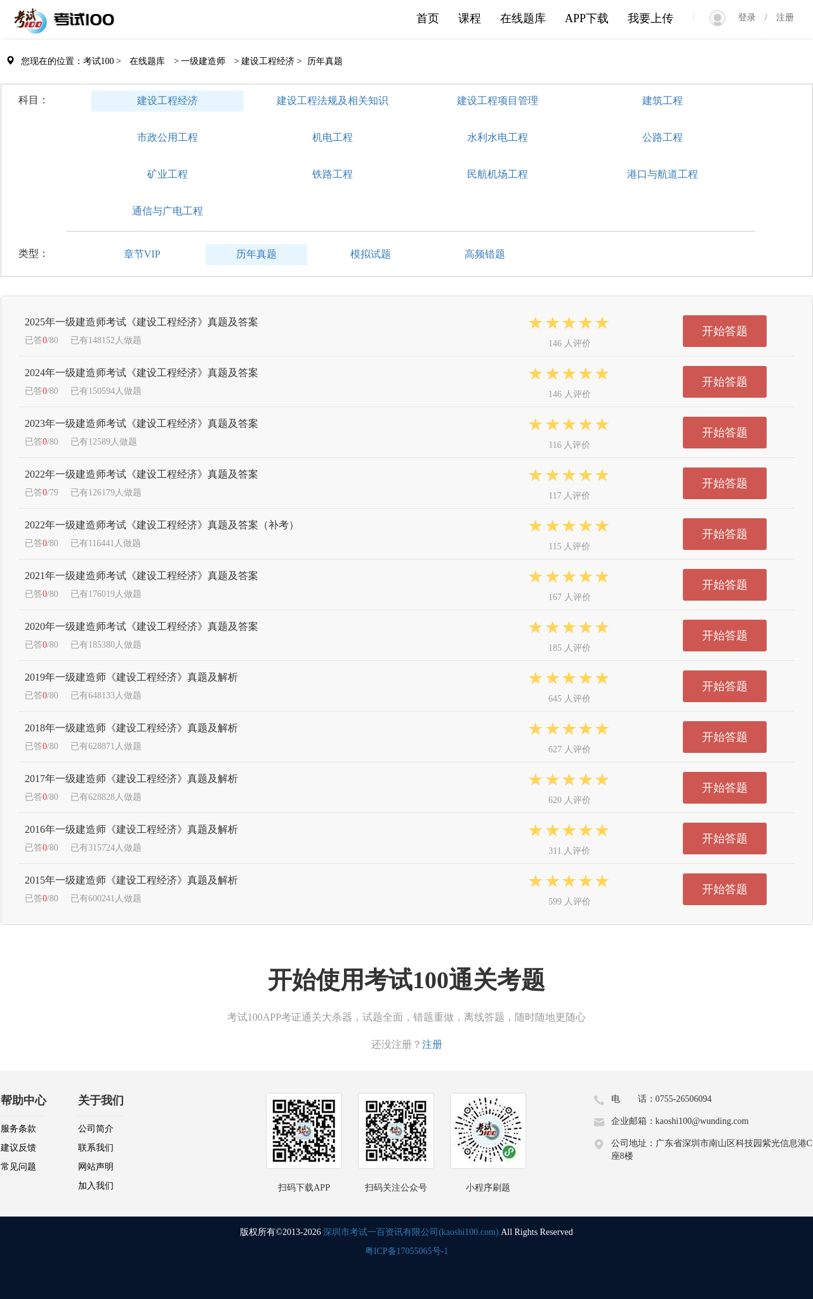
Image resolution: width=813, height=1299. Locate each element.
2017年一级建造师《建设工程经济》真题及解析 (131, 778)
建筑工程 (662, 100)
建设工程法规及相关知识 (332, 100)
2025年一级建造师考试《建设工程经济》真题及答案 (141, 322)
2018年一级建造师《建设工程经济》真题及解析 (131, 727)
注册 (780, 17)
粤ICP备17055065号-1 (406, 1251)
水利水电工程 (497, 137)
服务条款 (18, 1128)
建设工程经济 (167, 100)
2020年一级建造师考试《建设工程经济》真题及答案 (141, 626)
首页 (427, 18)
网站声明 (96, 1167)
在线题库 (523, 18)
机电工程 (332, 137)
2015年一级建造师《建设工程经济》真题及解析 (131, 880)
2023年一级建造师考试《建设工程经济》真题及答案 (141, 423)
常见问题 (18, 1167)
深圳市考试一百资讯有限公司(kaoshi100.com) (410, 1232)
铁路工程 (332, 174)
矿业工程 (167, 174)
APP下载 (587, 18)
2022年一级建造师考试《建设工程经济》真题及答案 (141, 474)
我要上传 (650, 18)
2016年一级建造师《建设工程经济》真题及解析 (131, 829)
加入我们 (96, 1186)
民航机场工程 (497, 174)
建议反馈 (18, 1147)
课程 (469, 18)
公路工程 (662, 137)
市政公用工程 (167, 137)
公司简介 (96, 1128)
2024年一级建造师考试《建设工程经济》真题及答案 (141, 372)
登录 (751, 17)
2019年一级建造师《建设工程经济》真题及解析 (131, 677)
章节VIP (142, 254)
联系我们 (96, 1147)
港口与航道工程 (662, 174)
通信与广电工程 (167, 211)
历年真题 (256, 254)
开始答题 (725, 331)
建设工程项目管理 (497, 100)
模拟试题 (370, 254)
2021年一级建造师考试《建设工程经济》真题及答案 (141, 575)
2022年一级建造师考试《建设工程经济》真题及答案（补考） (162, 524)
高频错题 (485, 254)
